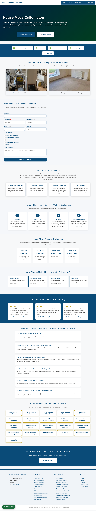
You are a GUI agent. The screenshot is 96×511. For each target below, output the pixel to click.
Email (7, 126)
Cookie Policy (84, 487)
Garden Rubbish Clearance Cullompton (48, 420)
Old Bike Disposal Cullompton (13, 440)
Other (6, 144)
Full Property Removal (11, 135)
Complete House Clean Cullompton (65, 427)
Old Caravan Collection (62, 498)
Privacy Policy (84, 485)
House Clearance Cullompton (13, 413)
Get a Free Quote (26, 34)
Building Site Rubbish (61, 487)
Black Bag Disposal (61, 483)
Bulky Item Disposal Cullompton (31, 427)
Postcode (29, 126)
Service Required (9, 132)
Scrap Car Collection (61, 494)
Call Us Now (8, 506)
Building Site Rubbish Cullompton (82, 427)
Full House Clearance (10, 140)
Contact (78, 2)
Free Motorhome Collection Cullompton (65, 434)
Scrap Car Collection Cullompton (48, 434)
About (70, 2)
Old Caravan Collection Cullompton (82, 434)
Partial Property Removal (11, 137)
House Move (59, 479)
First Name (7, 119)
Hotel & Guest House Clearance (64, 491)
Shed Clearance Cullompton (65, 420)
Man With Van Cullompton (13, 427)
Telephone (7, 113)
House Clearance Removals (12, 3)
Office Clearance (38, 491)
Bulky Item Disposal (61, 481)
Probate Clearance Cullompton (31, 413)
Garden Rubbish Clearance (41, 494)
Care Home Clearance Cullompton (13, 434)
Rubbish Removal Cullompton (13, 420)
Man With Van (37, 500)
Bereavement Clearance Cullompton (82, 420)
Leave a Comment (9, 147)
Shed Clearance (38, 496)
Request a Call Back (25, 160)
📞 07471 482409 (88, 2)
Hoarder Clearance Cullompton (48, 413)
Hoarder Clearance (39, 483)
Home (63, 2)
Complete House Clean (62, 485)
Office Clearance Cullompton (31, 420)
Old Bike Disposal (60, 500)
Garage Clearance (39, 485)
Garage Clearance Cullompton (65, 413)
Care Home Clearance (62, 489)
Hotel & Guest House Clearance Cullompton (31, 434)
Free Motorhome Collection (63, 496)
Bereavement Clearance (40, 498)
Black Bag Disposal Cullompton (48, 427)
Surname (30, 119)
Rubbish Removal (38, 489)
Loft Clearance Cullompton (82, 413)
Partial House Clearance (11, 142)
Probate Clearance (39, 481)
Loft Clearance (38, 487)
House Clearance (38, 479)
